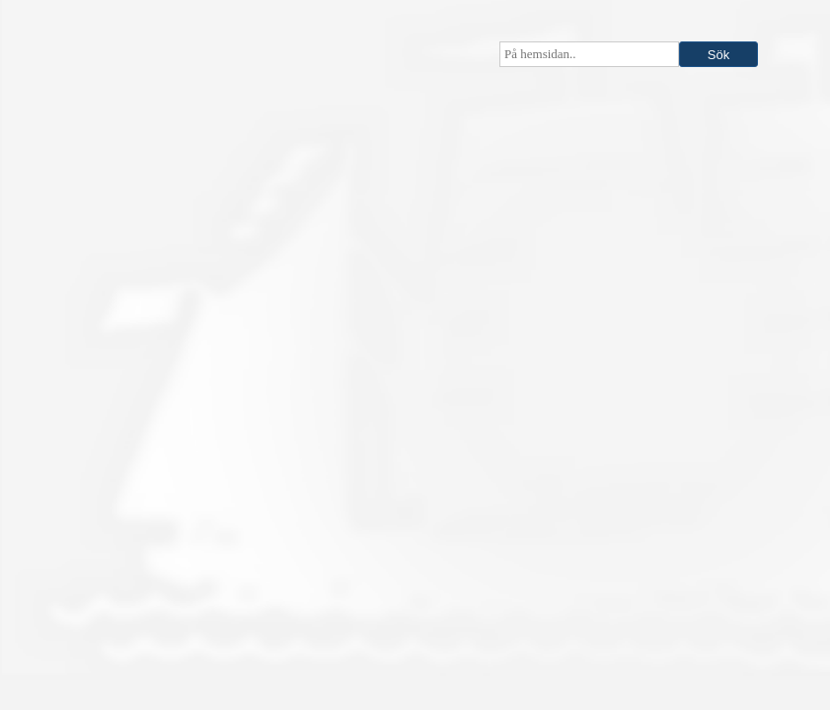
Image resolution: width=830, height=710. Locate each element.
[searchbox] (589, 54)
